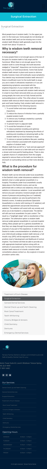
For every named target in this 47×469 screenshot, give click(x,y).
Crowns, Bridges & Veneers (15, 320)
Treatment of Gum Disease (16, 294)
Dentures (8, 329)
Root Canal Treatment (14, 311)
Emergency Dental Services (16, 333)
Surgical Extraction (12, 299)
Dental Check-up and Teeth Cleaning (20, 307)
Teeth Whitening (11, 316)
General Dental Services (14, 303)
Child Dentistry (10, 324)
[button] (43, 6)
